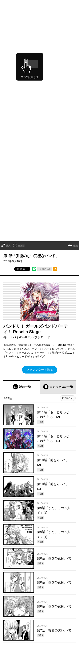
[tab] (21, 251)
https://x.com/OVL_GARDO (18, 622)
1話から (69, 263)
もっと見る (37, 512)
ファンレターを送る (39, 234)
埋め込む (46, 133)
